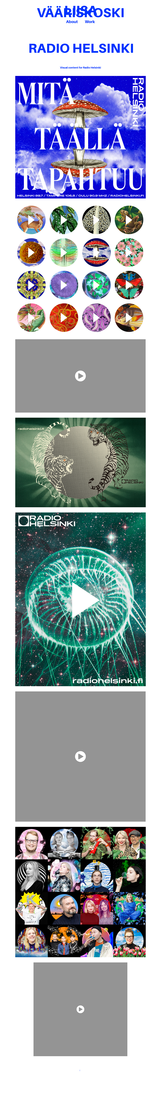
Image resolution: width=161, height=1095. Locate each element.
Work (90, 21)
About (72, 21)
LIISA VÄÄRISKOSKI (80, 11)
